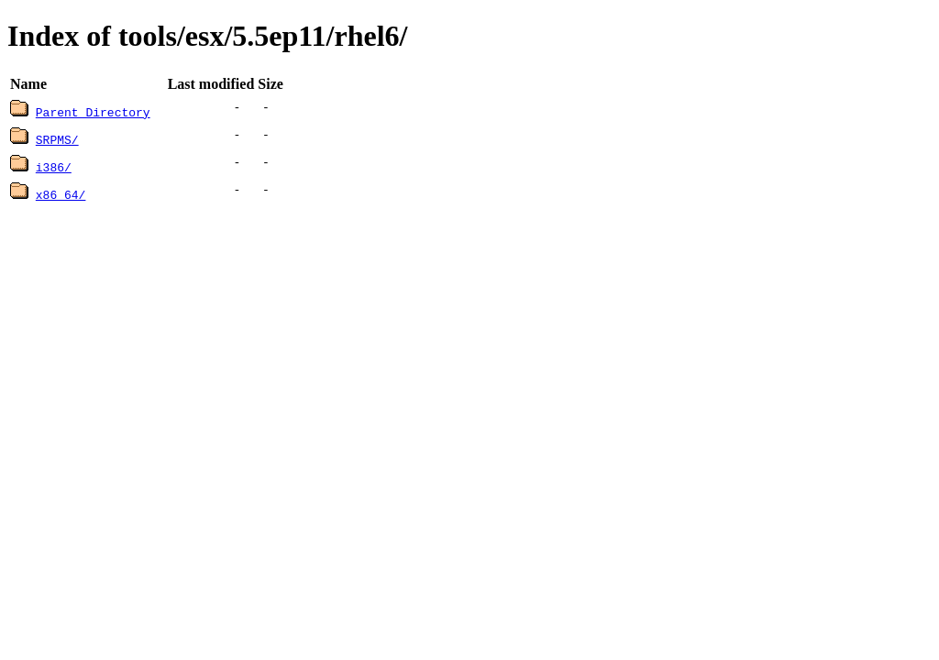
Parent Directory (93, 112)
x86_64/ (61, 194)
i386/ (54, 167)
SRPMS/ (57, 139)
